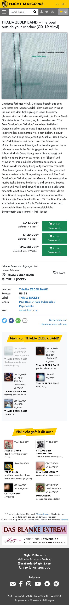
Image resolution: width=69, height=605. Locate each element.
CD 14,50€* (20, 374)
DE (57, 4)
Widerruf (56, 596)
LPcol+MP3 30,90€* (51, 360)
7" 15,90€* (51, 441)
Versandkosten (43, 514)
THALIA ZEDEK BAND (33, 289)
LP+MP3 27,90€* (49, 376)
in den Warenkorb (54, 226)
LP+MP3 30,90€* (50, 353)
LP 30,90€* (20, 351)
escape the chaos (50, 497)
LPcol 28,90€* (21, 463)
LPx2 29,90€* (21, 488)
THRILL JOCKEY (29, 298)
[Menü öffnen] (4, 12)
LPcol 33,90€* (21, 355)
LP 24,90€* (51, 467)
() (63, 12)
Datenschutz (41, 596)
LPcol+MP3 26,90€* (19, 386)
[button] (4, 320)
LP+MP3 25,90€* (18, 379)
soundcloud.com (28, 310)
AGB (29, 596)
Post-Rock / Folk (29, 302)
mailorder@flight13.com (34, 564)
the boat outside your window (18, 362)
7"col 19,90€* (21, 441)
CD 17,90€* (51, 463)
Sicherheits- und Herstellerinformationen (54, 322)
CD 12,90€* (20, 484)
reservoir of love (50, 474)
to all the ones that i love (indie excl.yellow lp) (18, 475)
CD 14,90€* (51, 348)
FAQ (9, 596)
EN (63, 4)
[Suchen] (34, 12)
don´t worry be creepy (18, 452)
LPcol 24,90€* (53, 488)
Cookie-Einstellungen (42, 600)
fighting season (18, 393)
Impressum (21, 600)
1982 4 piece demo (50, 453)
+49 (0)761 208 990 (34, 568)
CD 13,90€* (20, 348)
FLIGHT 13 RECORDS (23, 4)
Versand (64, 519)
